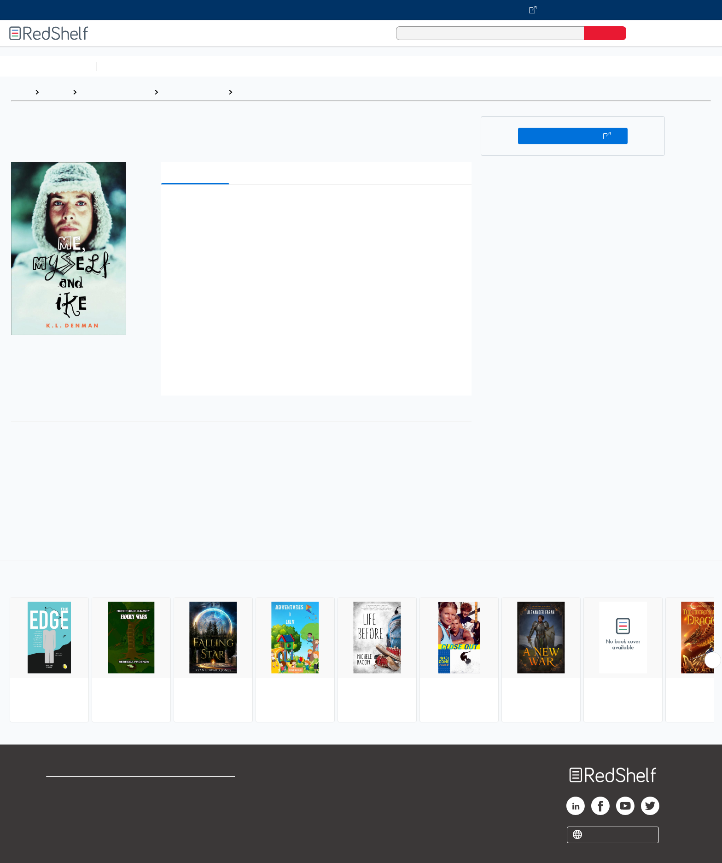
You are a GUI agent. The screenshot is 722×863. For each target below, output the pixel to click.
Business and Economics (357, 66)
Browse (55, 92)
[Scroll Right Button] (713, 660)
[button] (318, 206)
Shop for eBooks (75, 787)
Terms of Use (196, 787)
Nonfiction (558, 66)
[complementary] (361, 643)
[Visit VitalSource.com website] (361, 10)
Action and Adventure (274, 92)
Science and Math (180, 66)
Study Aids (124, 66)
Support (60, 802)
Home (20, 92)
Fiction (520, 66)
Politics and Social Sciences (454, 66)
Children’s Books (611, 66)
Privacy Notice (71, 817)
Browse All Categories (48, 66)
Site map (61, 832)
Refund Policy (196, 802)
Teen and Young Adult (115, 92)
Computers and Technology (263, 66)
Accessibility (194, 817)
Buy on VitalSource (573, 136)
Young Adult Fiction (193, 92)
